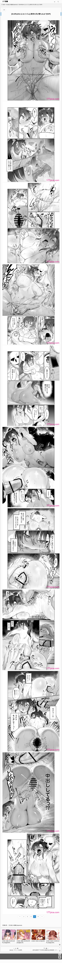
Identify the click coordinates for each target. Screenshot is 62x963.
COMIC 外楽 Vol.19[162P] (38, 941)
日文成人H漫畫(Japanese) (12, 4)
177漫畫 (5, 1)
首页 (3, 4)
